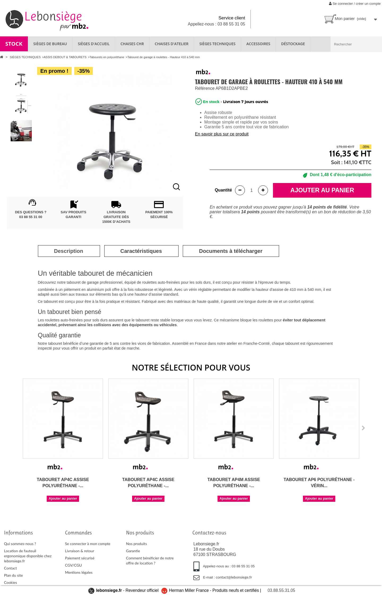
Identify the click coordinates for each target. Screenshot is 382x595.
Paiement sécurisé (79, 558)
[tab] (68, 251)
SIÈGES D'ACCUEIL (94, 43)
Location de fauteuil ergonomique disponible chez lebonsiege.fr (27, 556)
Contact (10, 568)
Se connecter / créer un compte (355, 4)
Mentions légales (79, 572)
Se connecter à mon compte (87, 543)
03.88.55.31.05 (281, 590)
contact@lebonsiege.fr (234, 577)
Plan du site (13, 575)
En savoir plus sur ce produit (222, 134)
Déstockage (293, 43)
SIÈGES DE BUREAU (50, 43)
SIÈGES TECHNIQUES (217, 43)
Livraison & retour (79, 551)
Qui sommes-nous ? (20, 543)
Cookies (10, 582)
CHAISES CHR (132, 43)
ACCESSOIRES (258, 43)
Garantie (133, 551)
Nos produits (136, 543)
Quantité (223, 190)
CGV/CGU (73, 565)
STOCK (14, 43)
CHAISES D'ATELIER (171, 43)
